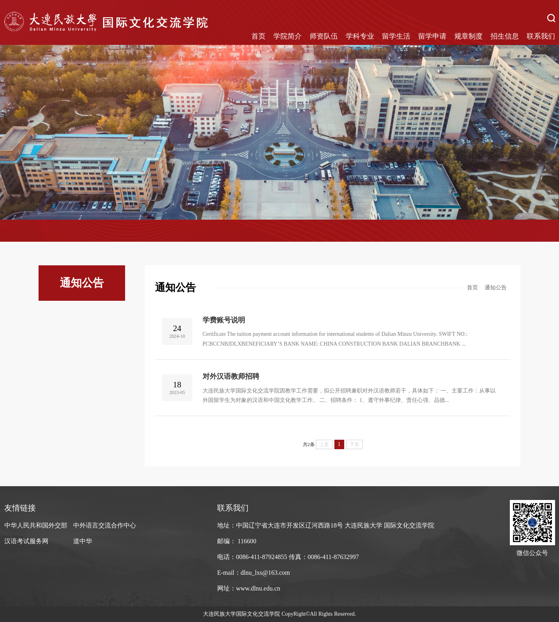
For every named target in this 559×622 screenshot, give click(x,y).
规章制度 (468, 36)
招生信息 (505, 36)
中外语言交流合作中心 (104, 525)
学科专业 (360, 36)
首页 (258, 36)
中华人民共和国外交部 (35, 525)
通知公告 (496, 288)
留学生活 (396, 36)
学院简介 (287, 36)
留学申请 (432, 36)
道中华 (82, 541)
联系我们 (541, 36)
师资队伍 (324, 36)
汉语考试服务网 (26, 541)
